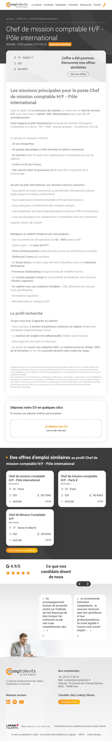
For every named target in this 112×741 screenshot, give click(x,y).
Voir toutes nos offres (22, 550)
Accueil (10, 19)
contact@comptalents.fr (77, 680)
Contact (97, 5)
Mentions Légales (67, 734)
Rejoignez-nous (69, 701)
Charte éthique (94, 734)
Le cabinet (36, 5)
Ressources (85, 5)
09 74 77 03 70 (71, 676)
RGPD (81, 734)
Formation (73, 5)
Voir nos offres (78, 74)
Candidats (48, 5)
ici (58, 382)
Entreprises (61, 5)
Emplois (22, 19)
